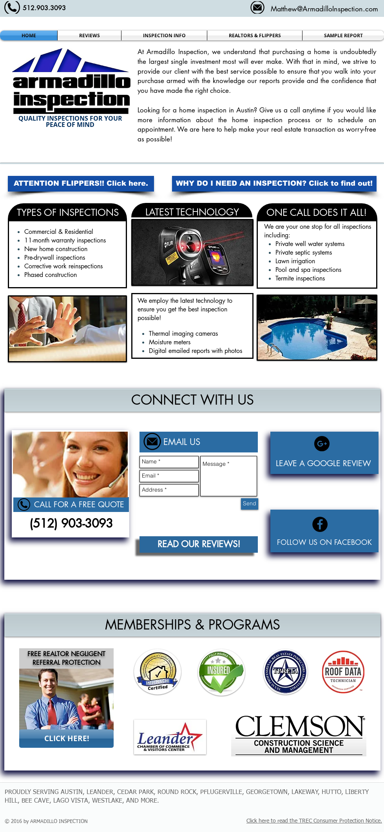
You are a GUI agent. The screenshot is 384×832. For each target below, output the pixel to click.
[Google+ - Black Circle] (322, 443)
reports (270, 80)
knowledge (230, 80)
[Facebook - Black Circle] (320, 524)
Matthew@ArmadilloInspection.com (324, 8)
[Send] (249, 504)
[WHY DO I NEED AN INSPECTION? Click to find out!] (274, 184)
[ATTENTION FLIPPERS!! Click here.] (81, 184)
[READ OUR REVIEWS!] (198, 544)
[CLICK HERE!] (66, 738)
